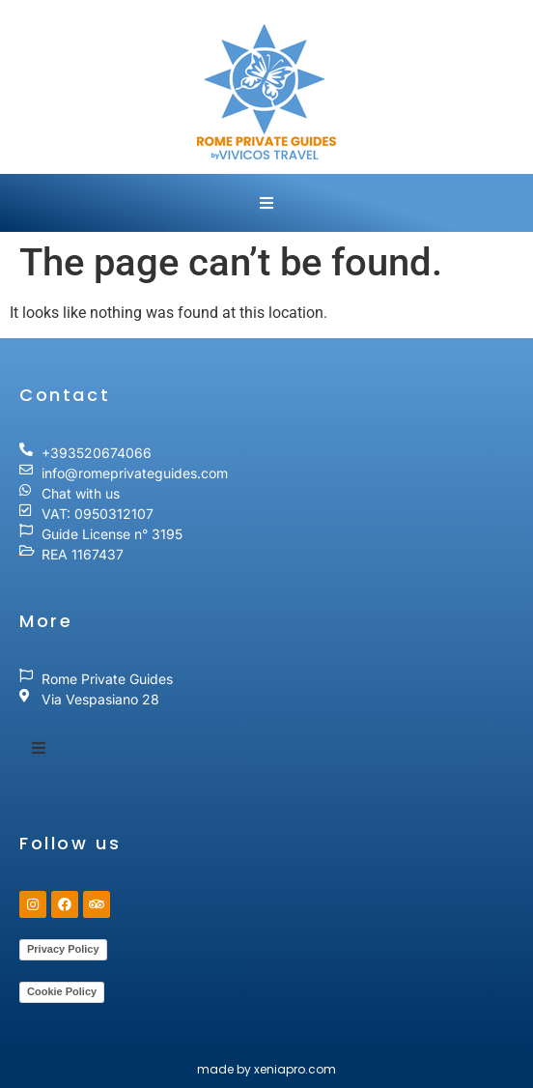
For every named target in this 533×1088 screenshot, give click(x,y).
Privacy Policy (63, 949)
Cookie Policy (62, 991)
